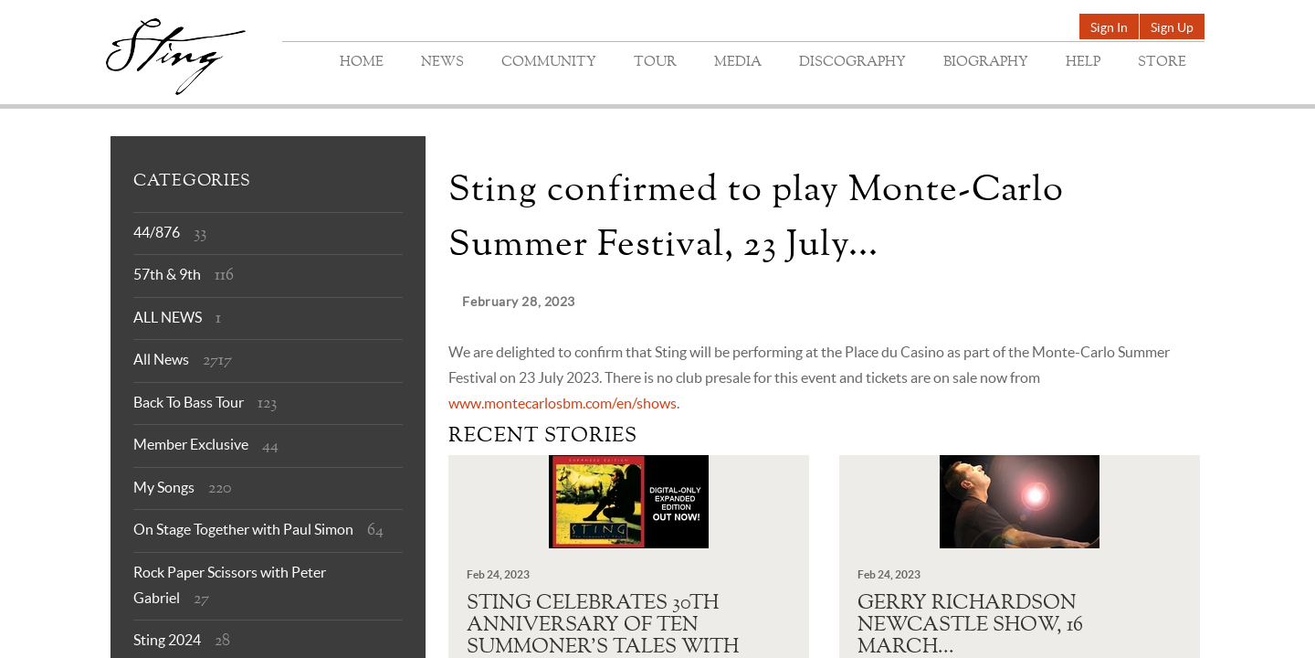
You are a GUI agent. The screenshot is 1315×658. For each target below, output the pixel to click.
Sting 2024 (167, 639)
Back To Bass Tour (188, 402)
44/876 (156, 232)
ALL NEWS (167, 317)
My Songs (164, 487)
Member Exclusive (190, 444)
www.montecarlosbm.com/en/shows (562, 403)
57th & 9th (167, 274)
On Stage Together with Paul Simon (243, 529)
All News (161, 359)
